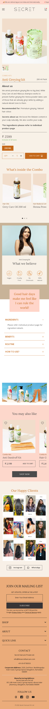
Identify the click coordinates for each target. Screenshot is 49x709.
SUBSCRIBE (25, 605)
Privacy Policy (17, 612)
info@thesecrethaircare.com (24, 659)
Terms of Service (31, 612)
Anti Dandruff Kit (12, 457)
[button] (22, 218)
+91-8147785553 (24, 663)
